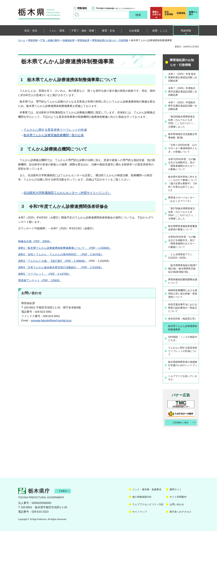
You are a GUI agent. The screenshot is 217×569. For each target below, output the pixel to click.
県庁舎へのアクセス (180, 549)
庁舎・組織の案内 (50, 40)
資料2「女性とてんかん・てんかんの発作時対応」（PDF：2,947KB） (60, 254)
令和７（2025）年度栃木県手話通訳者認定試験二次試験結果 (183, 92)
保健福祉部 (69, 40)
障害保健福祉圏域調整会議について (182, 312)
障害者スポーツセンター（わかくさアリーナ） (182, 214)
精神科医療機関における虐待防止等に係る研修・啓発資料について (182, 324)
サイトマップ (139, 549)
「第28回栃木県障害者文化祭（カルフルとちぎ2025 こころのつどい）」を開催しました (182, 123)
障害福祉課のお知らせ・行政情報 (110, 40)
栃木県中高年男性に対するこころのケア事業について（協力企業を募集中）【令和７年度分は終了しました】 (182, 196)
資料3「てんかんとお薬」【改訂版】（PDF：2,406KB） (52, 260)
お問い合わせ (177, 542)
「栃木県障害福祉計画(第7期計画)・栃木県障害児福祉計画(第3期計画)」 (183, 297)
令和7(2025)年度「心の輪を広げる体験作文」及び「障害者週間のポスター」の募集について (182, 173)
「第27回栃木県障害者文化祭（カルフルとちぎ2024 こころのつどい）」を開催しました (182, 231)
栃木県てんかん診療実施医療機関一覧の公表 (54, 135)
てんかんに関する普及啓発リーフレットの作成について (182, 387)
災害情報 (169, 13)
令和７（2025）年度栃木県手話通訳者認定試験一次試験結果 (183, 107)
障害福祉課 (83, 40)
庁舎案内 (67, 528)
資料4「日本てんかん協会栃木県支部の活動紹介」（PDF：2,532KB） (60, 267)
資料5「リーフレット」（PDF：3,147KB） (44, 273)
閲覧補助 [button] (82, 8)
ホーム (21, 40)
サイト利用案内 (178, 535)
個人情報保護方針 (142, 535)
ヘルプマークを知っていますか (182, 414)
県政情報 (33, 40)
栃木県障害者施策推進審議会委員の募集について (182, 247)
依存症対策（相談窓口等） (182, 352)
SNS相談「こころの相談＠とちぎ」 (182, 374)
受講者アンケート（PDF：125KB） (39, 280)
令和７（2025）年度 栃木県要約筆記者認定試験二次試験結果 (182, 77)
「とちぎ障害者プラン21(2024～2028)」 (182, 282)
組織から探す (193, 13)
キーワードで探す (77, 15)
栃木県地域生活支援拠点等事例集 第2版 (182, 138)
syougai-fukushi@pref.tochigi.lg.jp (51, 320)
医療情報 (181, 13)
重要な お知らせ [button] (156, 13)
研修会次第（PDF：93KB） (35, 241)
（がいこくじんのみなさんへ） (115, 8)
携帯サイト (176, 527)
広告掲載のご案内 (178, 460)
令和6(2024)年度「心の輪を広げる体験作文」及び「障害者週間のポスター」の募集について (182, 266)
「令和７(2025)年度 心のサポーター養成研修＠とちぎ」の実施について (182, 153)
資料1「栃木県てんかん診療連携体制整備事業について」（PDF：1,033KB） (64, 248)
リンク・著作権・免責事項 (146, 527)
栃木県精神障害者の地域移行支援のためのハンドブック (182, 401)
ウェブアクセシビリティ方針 (148, 542)
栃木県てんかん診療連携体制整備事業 (182, 363)
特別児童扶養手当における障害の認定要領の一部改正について (182, 339)
